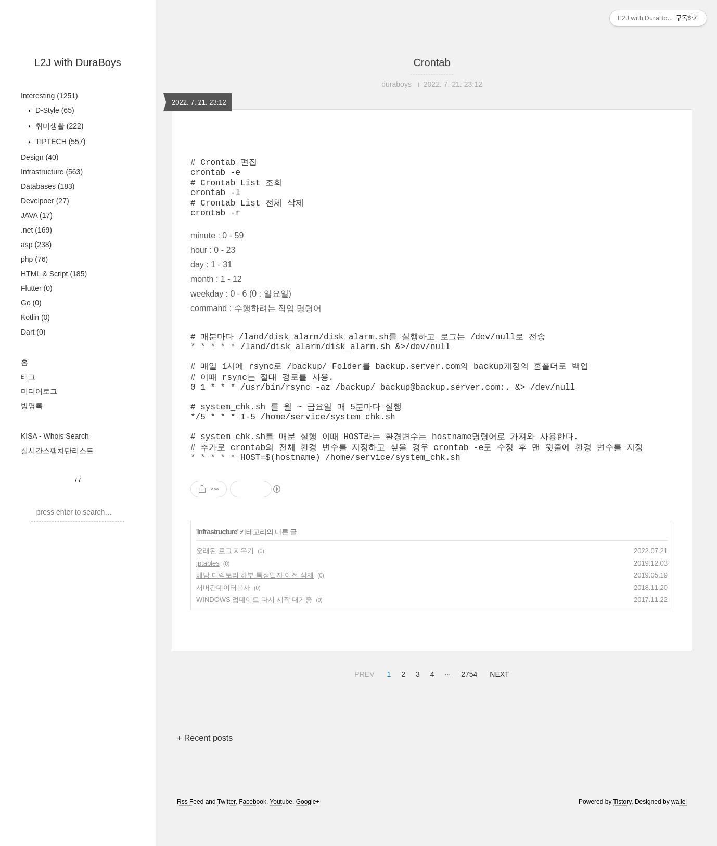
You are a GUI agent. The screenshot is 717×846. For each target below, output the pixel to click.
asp (36, 244)
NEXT (498, 703)
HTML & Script (54, 274)
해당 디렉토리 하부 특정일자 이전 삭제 (255, 605)
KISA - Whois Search (55, 436)
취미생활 (58, 126)
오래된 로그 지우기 (225, 581)
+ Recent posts (205, 768)
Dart (33, 332)
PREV (363, 703)
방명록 (32, 406)
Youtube (281, 832)
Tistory (622, 832)
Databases (48, 186)
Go (31, 303)
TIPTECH (59, 141)
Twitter (226, 832)
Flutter (37, 288)
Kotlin (35, 317)
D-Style (53, 110)
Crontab (431, 62)
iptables (208, 593)
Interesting (49, 96)
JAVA (37, 215)
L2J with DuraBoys (77, 62)
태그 (28, 377)
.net (36, 230)
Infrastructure (52, 172)
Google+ (308, 832)
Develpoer (45, 201)
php (34, 259)
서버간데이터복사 (223, 618)
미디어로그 (39, 391)
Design (39, 157)
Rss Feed (190, 832)
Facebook (252, 832)
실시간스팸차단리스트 (57, 450)
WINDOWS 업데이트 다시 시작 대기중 (254, 630)
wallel (679, 832)
